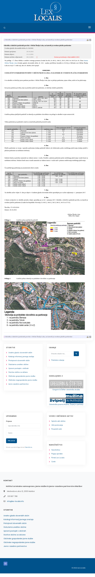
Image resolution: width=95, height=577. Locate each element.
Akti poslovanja (57, 428)
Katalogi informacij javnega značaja (21, 357)
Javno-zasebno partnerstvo (18, 385)
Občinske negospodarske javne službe (22, 381)
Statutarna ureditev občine (18, 365)
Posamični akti (56, 432)
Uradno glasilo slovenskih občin (20, 353)
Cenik (53, 465)
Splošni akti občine (58, 424)
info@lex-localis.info (15, 505)
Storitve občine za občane (18, 373)
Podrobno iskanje (57, 360)
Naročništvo (55, 453)
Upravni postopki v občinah (18, 369)
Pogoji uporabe (57, 457)
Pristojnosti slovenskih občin (19, 361)
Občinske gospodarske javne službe (22, 377)
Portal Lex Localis (58, 461)
